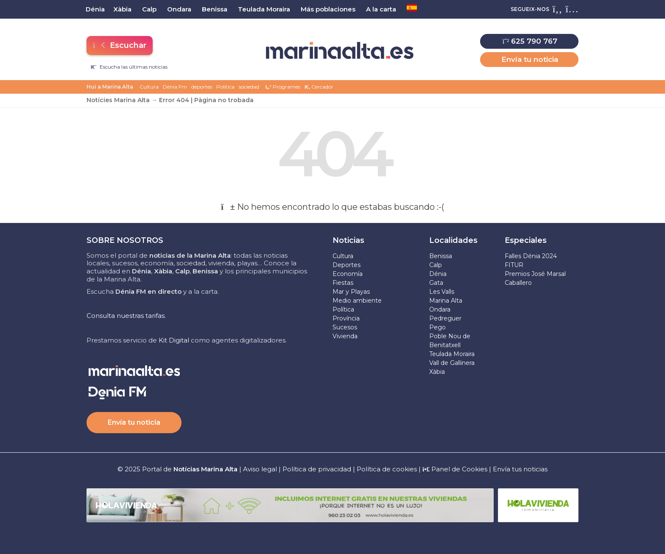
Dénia (438, 274)
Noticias (348, 240)
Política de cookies (387, 469)
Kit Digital (174, 340)
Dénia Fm (175, 87)
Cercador (319, 87)
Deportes (346, 265)
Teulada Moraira (452, 354)
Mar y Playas (351, 291)
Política (225, 87)
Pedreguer (445, 318)
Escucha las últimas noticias (129, 67)
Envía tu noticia (529, 59)
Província (346, 318)
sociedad (249, 87)
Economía (347, 274)
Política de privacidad (317, 469)
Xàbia (437, 372)
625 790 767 (530, 41)
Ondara (439, 309)
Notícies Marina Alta (118, 100)
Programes (282, 87)
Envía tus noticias (520, 469)
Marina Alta (445, 300)
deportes (201, 87)
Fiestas (342, 283)
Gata (436, 283)
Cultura (149, 87)
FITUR (514, 265)
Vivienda (345, 336)
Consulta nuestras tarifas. (126, 316)
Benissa (440, 256)
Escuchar (119, 45)
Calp (435, 265)
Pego (437, 327)
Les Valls (441, 291)
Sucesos (344, 327)
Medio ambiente (357, 300)
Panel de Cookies (454, 469)
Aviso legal (260, 469)
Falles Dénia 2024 (531, 256)
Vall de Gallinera (452, 363)
